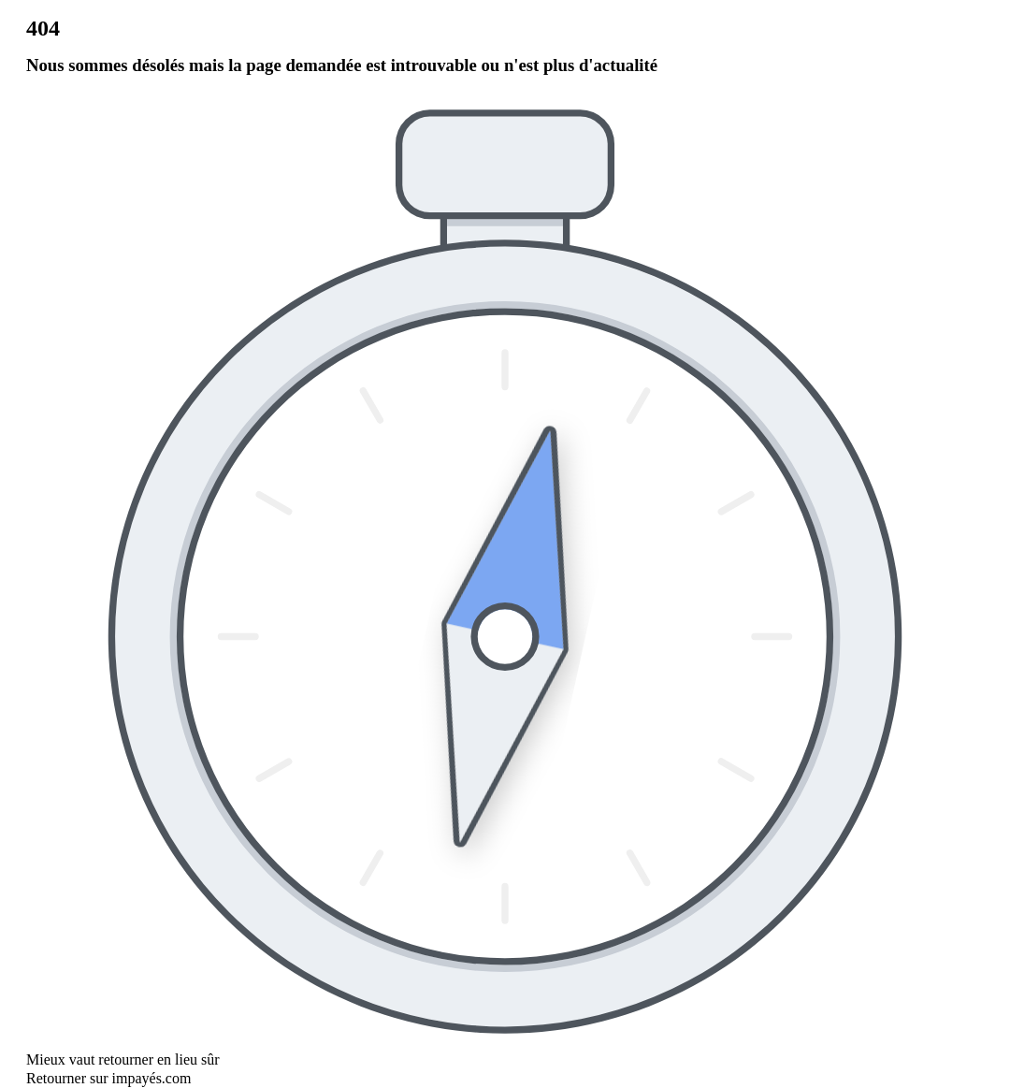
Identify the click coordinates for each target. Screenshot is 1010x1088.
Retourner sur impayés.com (108, 1078)
